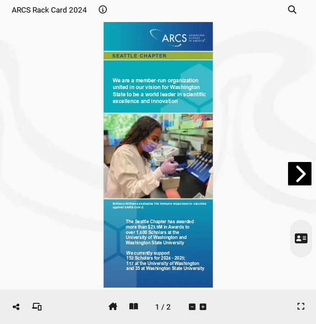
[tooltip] (102, 10)
